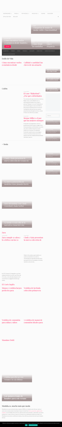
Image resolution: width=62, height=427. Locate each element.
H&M (3, 364)
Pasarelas (25, 50)
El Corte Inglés (8, 232)
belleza (8, 372)
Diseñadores (8, 13)
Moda (17, 13)
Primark (30, 364)
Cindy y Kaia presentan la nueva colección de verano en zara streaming (33, 189)
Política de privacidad (33, 425)
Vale (26, 425)
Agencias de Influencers (9, 54)
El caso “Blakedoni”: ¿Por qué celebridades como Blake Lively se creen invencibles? (33, 97)
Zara (4, 180)
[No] (60, 424)
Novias (43, 13)
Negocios (36, 13)
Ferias (18, 50)
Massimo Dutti (8, 288)
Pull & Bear (38, 364)
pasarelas (34, 326)
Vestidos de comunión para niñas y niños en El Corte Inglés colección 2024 (11, 272)
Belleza (15, 16)
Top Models (26, 13)
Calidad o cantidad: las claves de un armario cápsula (33, 65)
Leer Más (8, 46)
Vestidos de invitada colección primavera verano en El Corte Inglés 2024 (32, 240)
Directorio (39, 50)
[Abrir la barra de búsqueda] (58, 16)
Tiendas (13, 50)
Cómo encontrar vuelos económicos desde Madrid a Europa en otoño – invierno (11, 66)
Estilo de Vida (7, 16)
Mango (6, 364)
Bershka (11, 364)
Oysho (33, 364)
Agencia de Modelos (50, 50)
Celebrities (5, 50)
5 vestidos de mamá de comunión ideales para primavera (33, 270)
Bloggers (50, 13)
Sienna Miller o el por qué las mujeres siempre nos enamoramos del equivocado (34, 122)
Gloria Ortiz (16, 364)
